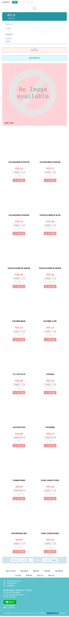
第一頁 (14, 560)
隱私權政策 (59, 571)
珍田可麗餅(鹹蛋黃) (19, 321)
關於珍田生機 (10, 571)
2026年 (8, 28)
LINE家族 (18, 575)
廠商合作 (40, 575)
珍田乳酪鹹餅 (50, 427)
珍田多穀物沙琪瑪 (19, 427)
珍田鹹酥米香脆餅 (19, 480)
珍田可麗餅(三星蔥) (50, 321)
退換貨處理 (24, 571)
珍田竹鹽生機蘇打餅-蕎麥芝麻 (18, 162)
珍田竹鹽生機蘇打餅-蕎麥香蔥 (50, 162)
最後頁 (54, 560)
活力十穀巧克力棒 (19, 374)
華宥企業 (51, 575)
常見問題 (47, 571)
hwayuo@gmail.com (14, 581)
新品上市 (9, 24)
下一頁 (46, 560)
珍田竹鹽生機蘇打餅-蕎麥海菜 (18, 215)
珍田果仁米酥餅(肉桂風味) (50, 533)
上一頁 (22, 560)
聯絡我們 (29, 575)
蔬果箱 (8, 41)
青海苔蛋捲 (50, 374)
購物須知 (36, 571)
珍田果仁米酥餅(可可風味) (50, 480)
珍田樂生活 (9, 585)
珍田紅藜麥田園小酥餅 (19, 533)
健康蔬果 (9, 34)
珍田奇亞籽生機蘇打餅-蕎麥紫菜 (50, 268)
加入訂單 (19, 180)
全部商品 (9, 38)
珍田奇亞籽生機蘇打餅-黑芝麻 (50, 215)
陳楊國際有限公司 (52, 613)
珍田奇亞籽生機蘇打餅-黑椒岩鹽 (19, 268)
